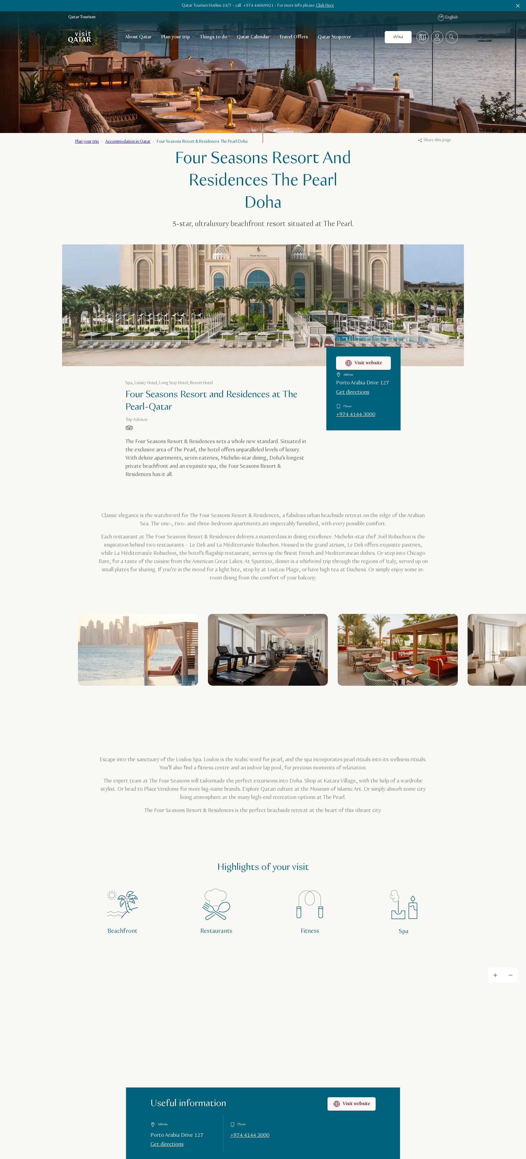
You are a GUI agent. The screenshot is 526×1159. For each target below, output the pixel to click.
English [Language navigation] (448, 17)
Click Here (325, 5)
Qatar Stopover (334, 37)
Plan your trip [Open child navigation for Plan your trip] (175, 37)
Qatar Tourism (82, 17)
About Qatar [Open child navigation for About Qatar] (138, 37)
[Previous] (414, 704)
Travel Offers (293, 37)
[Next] (438, 704)
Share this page (434, 140)
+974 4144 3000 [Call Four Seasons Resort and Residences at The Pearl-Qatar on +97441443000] (355, 414)
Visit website (351, 1104)
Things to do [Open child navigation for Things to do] (213, 37)
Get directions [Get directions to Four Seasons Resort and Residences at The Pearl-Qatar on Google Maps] (352, 392)
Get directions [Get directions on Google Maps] (167, 1144)
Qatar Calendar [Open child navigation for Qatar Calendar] (253, 37)
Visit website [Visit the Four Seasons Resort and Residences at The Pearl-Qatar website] (363, 363)
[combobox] (452, 37)
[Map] (422, 37)
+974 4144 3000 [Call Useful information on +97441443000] (249, 1135)
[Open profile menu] (437, 37)
